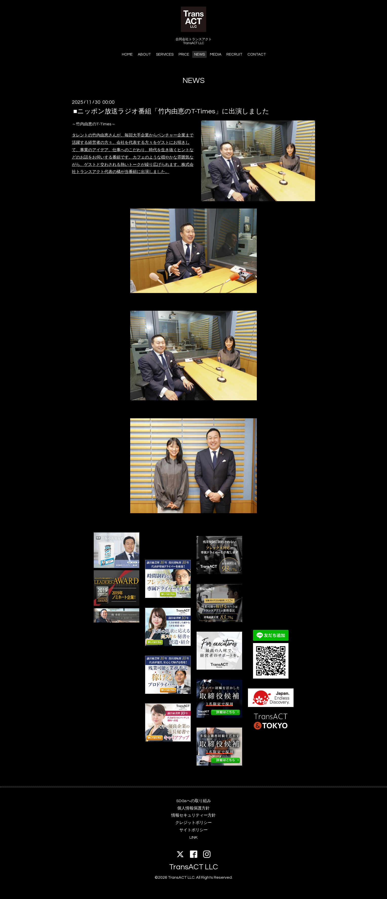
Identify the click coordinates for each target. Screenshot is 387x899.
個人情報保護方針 (193, 808)
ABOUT (144, 54)
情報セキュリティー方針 (193, 815)
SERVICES (164, 54)
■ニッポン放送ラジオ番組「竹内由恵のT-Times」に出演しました (171, 111)
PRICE (184, 54)
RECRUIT (234, 54)
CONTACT (256, 54)
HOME (127, 54)
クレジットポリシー (193, 823)
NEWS (199, 54)
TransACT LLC (193, 867)
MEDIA (215, 54)
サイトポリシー (193, 830)
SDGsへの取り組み (193, 801)
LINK (193, 837)
